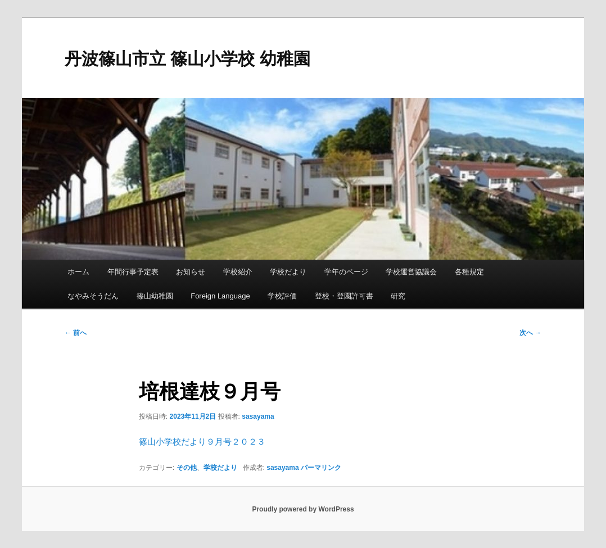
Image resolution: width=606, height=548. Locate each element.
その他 (187, 468)
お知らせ (190, 272)
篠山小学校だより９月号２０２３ (202, 441)
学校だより (288, 272)
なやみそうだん (93, 296)
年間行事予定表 (133, 272)
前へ (76, 333)
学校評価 (282, 296)
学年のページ (346, 272)
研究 (398, 296)
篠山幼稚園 (155, 296)
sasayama (258, 416)
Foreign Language (220, 296)
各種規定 (469, 272)
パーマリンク (321, 468)
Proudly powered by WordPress (303, 509)
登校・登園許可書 (344, 296)
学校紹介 (237, 272)
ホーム (78, 272)
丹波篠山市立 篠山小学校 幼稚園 (187, 58)
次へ (530, 333)
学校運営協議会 (411, 272)
